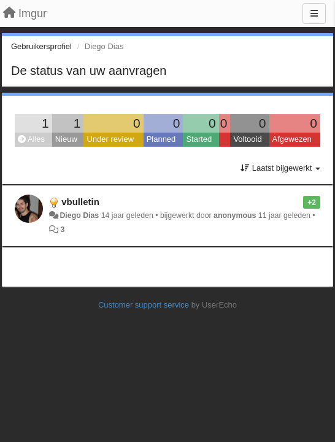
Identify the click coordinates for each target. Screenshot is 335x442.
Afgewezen (292, 139)
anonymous (235, 215)
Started (199, 139)
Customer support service (143, 304)
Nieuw (66, 139)
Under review (110, 139)
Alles (31, 139)
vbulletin (80, 201)
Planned (161, 139)
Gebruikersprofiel (41, 46)
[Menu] (314, 13)
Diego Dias (79, 215)
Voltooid (247, 139)
